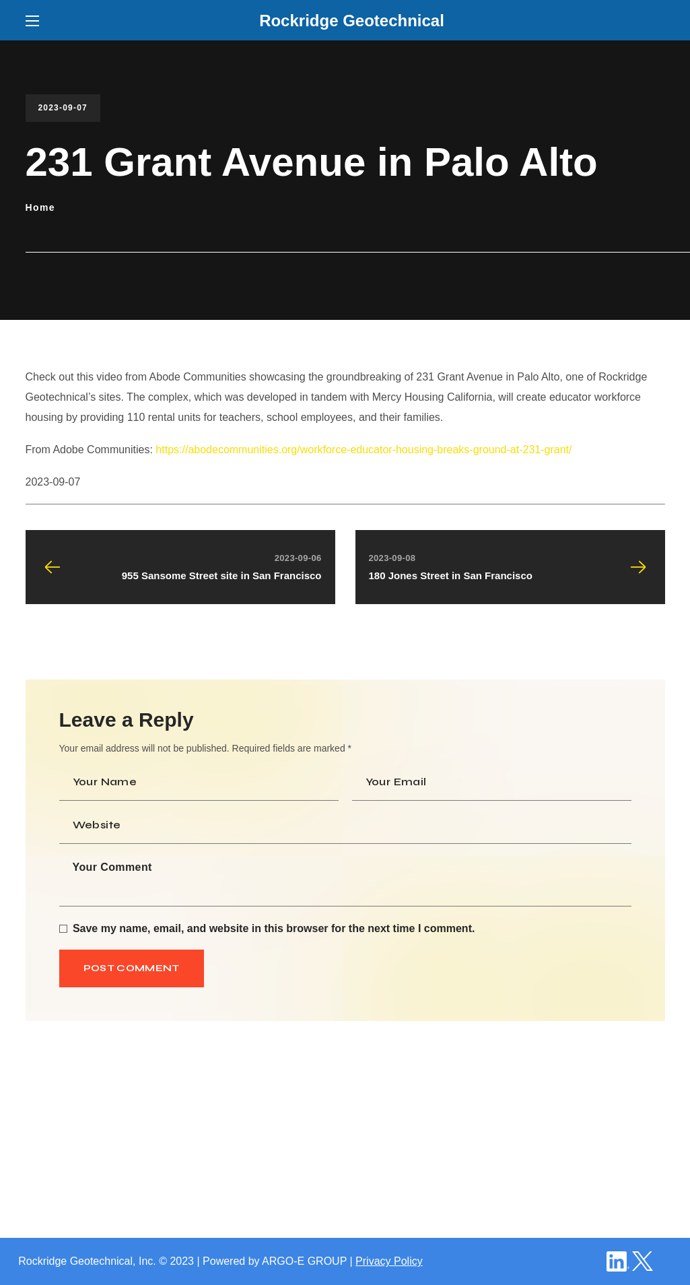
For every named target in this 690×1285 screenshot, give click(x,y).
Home (41, 207)
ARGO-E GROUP (304, 1261)
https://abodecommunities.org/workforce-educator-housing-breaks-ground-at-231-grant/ (364, 449)
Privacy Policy (389, 1261)
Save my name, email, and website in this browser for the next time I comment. (274, 928)
